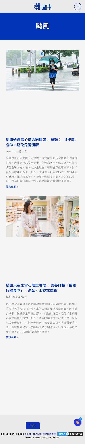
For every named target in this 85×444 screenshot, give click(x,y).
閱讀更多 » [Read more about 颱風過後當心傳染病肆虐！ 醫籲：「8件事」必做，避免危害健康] (12, 186)
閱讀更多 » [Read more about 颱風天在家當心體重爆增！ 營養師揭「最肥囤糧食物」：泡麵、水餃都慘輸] (12, 337)
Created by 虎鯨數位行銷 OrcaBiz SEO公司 (42, 438)
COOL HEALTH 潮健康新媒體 (40, 434)
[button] (77, 422)
